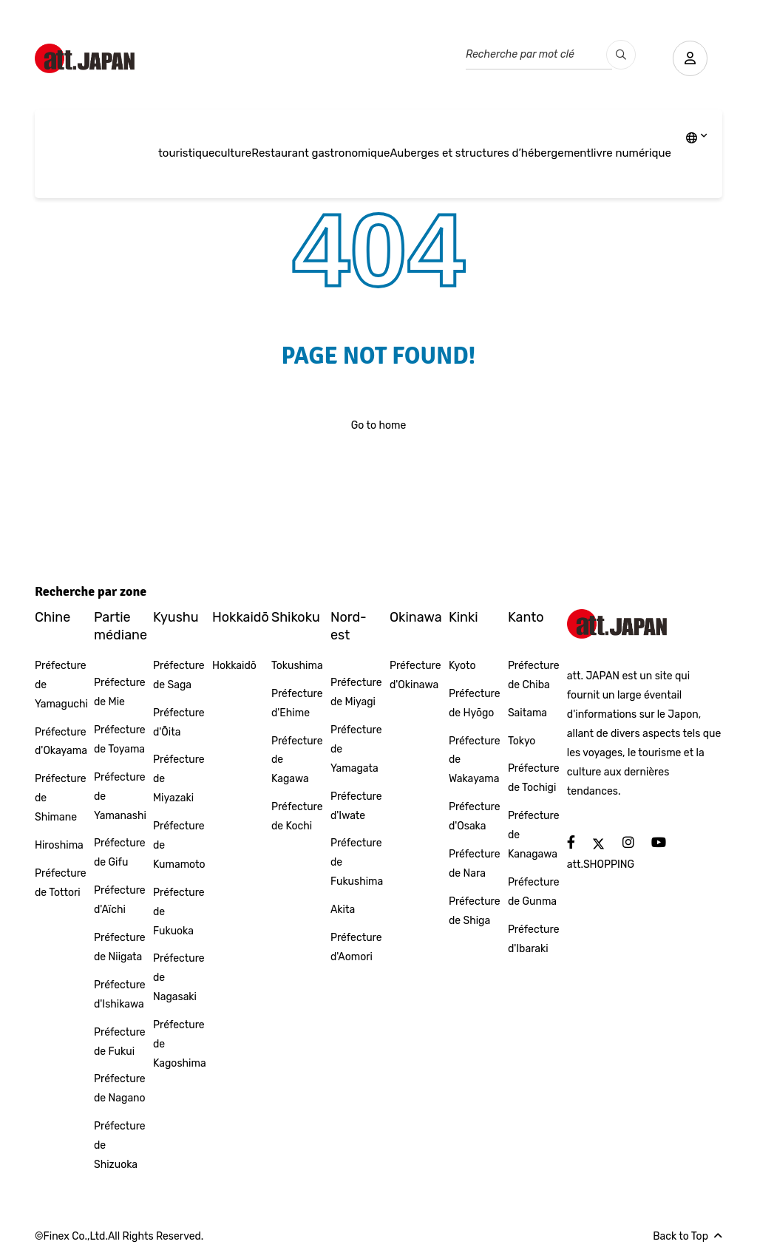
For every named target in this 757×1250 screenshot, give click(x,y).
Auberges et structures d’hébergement (490, 153)
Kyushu (176, 617)
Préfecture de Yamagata (356, 749)
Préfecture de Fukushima (356, 862)
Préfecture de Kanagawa (534, 834)
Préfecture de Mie (120, 692)
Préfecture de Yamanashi (120, 796)
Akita (342, 909)
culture (232, 153)
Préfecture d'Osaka (474, 816)
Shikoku (295, 617)
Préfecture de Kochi (297, 816)
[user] (689, 58)
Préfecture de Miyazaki (179, 778)
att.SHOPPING (600, 864)
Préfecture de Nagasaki (179, 977)
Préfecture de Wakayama (474, 760)
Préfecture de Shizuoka (120, 1145)
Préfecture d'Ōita (179, 722)
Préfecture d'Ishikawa (120, 994)
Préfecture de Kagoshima (179, 1044)
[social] (571, 843)
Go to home (379, 425)
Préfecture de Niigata (120, 947)
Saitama (527, 713)
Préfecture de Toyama (120, 739)
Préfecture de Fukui (120, 1042)
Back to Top (687, 1236)
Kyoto (462, 665)
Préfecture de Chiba (534, 675)
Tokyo (522, 741)
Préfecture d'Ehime (297, 703)
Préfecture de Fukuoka (179, 911)
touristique (186, 153)
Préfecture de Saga (179, 675)
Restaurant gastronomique (320, 153)
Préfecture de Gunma (534, 892)
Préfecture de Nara (474, 864)
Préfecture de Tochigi (534, 778)
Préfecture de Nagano (120, 1088)
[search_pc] (619, 54)
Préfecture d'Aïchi (120, 900)
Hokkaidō (240, 617)
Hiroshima (59, 845)
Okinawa (416, 617)
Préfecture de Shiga (474, 911)
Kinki (463, 617)
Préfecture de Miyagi (356, 692)
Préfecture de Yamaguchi (61, 684)
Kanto (526, 617)
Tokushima (297, 665)
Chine (52, 617)
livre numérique (631, 153)
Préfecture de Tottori (60, 883)
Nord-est (348, 625)
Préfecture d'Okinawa (415, 675)
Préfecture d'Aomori (356, 947)
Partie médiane (120, 625)
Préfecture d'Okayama (61, 742)
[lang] (696, 139)
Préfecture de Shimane (60, 797)
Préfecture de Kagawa (297, 760)
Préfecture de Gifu (120, 853)
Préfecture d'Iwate (356, 806)
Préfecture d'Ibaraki (534, 939)
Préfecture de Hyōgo (474, 703)
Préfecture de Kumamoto (179, 845)
